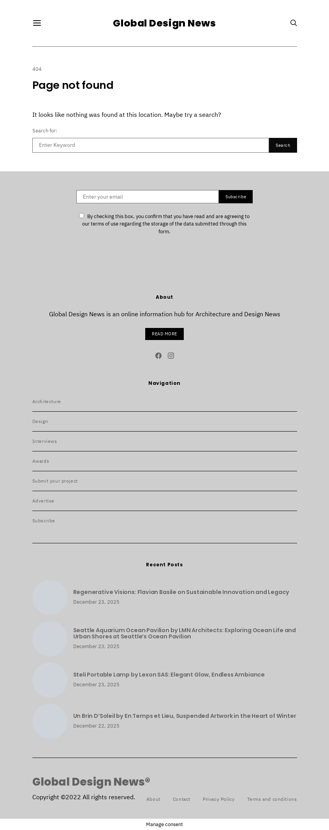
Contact (181, 799)
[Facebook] (158, 355)
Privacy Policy (218, 799)
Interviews (44, 441)
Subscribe (43, 520)
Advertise (43, 501)
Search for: (44, 130)
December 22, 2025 (96, 726)
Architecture (46, 401)
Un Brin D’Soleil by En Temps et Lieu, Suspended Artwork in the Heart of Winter (184, 716)
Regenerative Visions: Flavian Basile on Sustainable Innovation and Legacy (181, 592)
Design (40, 421)
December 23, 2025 (96, 602)
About (153, 799)
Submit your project (55, 481)
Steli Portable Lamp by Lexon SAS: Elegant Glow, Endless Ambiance (169, 674)
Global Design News (164, 23)
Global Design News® (91, 782)
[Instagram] (170, 355)
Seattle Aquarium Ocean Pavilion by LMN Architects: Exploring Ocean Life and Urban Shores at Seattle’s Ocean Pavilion (184, 633)
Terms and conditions (272, 799)
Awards (40, 461)
